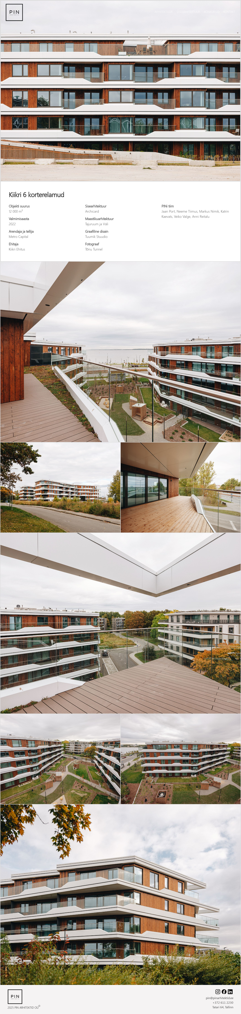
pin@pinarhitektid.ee (219, 998)
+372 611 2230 (223, 1002)
